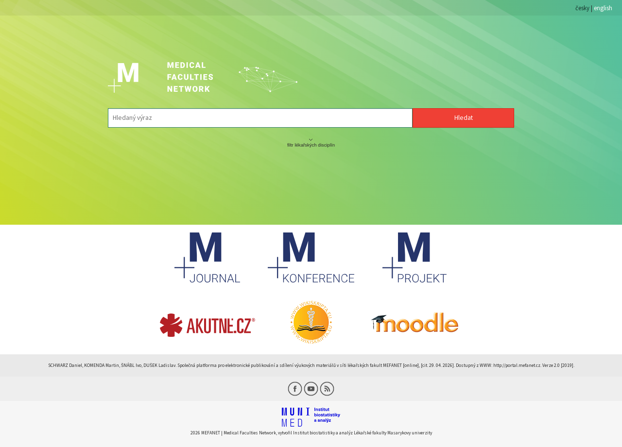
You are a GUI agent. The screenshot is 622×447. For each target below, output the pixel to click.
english (603, 8)
